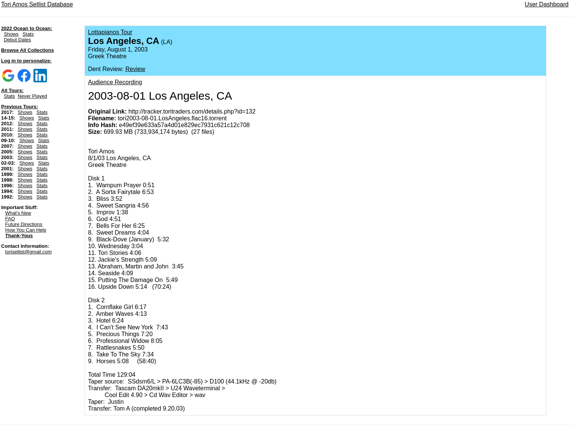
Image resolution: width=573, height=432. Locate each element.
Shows (11, 34)
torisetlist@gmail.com (28, 252)
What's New (18, 213)
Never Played (32, 96)
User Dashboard (547, 4)
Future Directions (23, 224)
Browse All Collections (27, 50)
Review (135, 69)
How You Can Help (25, 230)
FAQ (10, 218)
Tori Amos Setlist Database (37, 4)
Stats (28, 34)
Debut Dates (17, 39)
